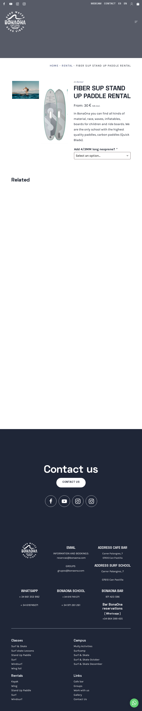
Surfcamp (79, 650)
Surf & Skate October (87, 659)
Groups (78, 686)
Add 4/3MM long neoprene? (95, 149)
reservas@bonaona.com (71, 557)
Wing (14, 686)
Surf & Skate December (88, 663)
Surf (13, 659)
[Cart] (137, 4)
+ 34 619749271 (29, 605)
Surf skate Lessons (22, 650)
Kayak (14, 681)
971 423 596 (113, 596)
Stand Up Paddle (21, 655)
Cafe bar (79, 681)
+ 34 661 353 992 (29, 596)
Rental (67, 65)
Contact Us (80, 699)
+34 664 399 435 (113, 618)
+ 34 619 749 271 (71, 596)
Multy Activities (83, 646)
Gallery (78, 694)
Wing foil (16, 668)
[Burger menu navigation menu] (136, 22)
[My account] (131, 4)
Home (54, 65)
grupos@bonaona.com (71, 570)
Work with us (81, 690)
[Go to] (4, 4)
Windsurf (16, 663)
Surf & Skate (19, 646)
